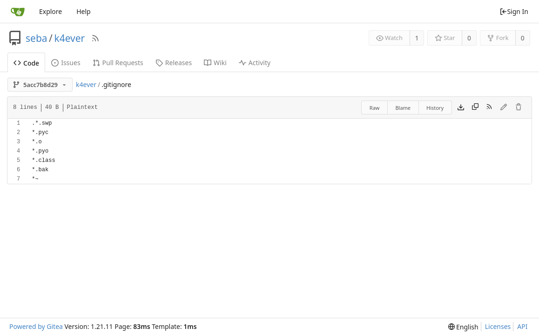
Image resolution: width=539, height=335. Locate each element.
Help (83, 11)
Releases (173, 62)
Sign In (513, 11)
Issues (65, 62)
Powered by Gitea (36, 326)
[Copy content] (475, 107)
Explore (50, 11)
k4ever (69, 38)
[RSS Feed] (95, 38)
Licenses (498, 326)
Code (26, 63)
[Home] (18, 11)
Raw (375, 107)
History (435, 107)
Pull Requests (118, 62)
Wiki (215, 62)
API (522, 326)
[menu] (463, 326)
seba (36, 38)
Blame (403, 107)
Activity (254, 62)
